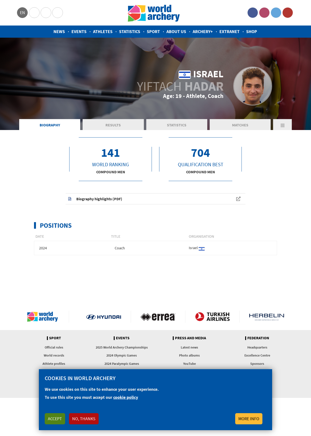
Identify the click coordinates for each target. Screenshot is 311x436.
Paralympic (46, 12)
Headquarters (257, 347)
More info (248, 418)
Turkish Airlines (212, 317)
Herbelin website (266, 317)
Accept (55, 418)
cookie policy (125, 397)
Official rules (54, 347)
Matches (240, 124)
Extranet (229, 31)
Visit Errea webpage (158, 317)
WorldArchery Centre (57, 12)
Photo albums (189, 355)
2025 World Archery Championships (122, 347)
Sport (153, 31)
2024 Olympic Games (121, 355)
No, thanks (83, 418)
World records (54, 355)
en (22, 12)
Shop (251, 31)
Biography (50, 124)
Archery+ (203, 31)
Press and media (190, 338)
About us (176, 31)
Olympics (34, 12)
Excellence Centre (257, 355)
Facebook (252, 12)
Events (78, 31)
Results (113, 124)
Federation (258, 338)
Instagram (264, 12)
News (59, 31)
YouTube (287, 12)
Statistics (129, 31)
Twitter (276, 12)
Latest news (189, 347)
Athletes (102, 31)
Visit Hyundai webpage (103, 317)
